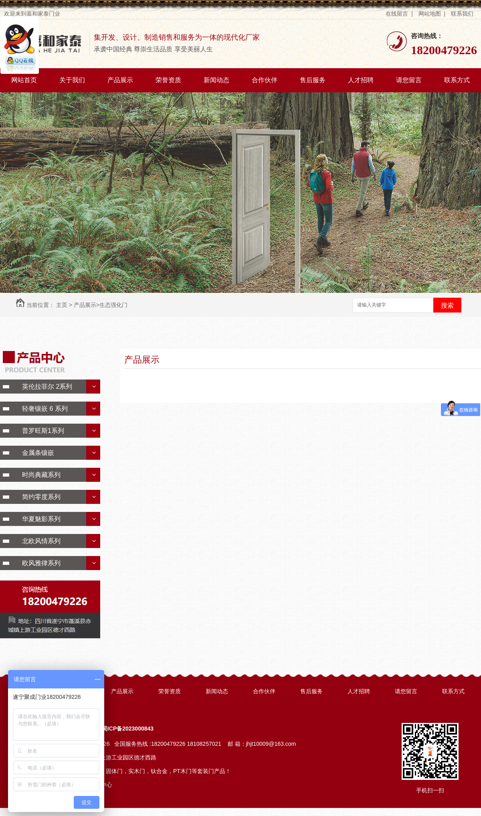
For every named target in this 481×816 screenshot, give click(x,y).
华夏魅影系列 (41, 519)
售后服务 (312, 80)
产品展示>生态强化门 (100, 305)
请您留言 (409, 80)
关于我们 (72, 80)
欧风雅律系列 (41, 563)
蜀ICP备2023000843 (128, 728)
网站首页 (24, 80)
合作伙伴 (264, 80)
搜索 (447, 305)
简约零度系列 (41, 496)
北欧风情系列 (41, 541)
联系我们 (463, 13)
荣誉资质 (168, 80)
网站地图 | (431, 13)
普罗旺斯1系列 (43, 430)
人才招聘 (361, 80)
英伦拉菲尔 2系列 (47, 386)
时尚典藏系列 (41, 474)
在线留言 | (399, 13)
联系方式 (457, 80)
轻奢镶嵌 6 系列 (45, 408)
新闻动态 (216, 80)
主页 (61, 305)
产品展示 (120, 80)
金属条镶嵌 (38, 452)
